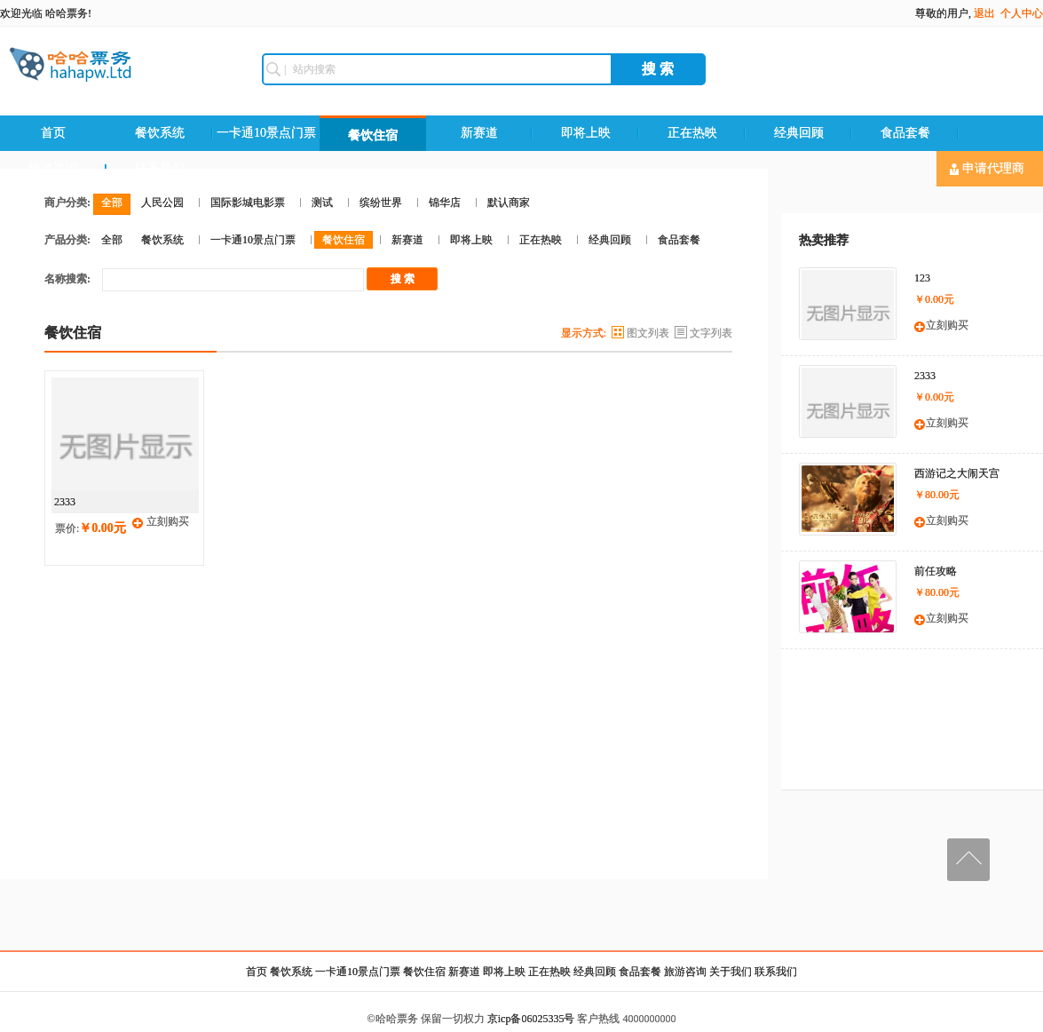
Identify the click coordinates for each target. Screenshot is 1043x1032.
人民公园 (162, 202)
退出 (984, 13)
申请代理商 (987, 169)
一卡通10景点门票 (266, 132)
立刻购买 (167, 521)
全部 (111, 202)
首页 (53, 132)
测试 (322, 202)
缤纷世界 (381, 202)
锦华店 (445, 202)
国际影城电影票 (247, 202)
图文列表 (648, 333)
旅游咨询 (685, 971)
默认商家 (508, 202)
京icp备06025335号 (531, 1018)
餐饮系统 (160, 132)
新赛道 (479, 132)
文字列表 (711, 333)
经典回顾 (799, 132)
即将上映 (586, 132)
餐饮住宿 (373, 135)
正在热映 (692, 132)
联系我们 (776, 971)
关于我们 (730, 971)
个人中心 (1021, 13)
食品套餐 (905, 132)
